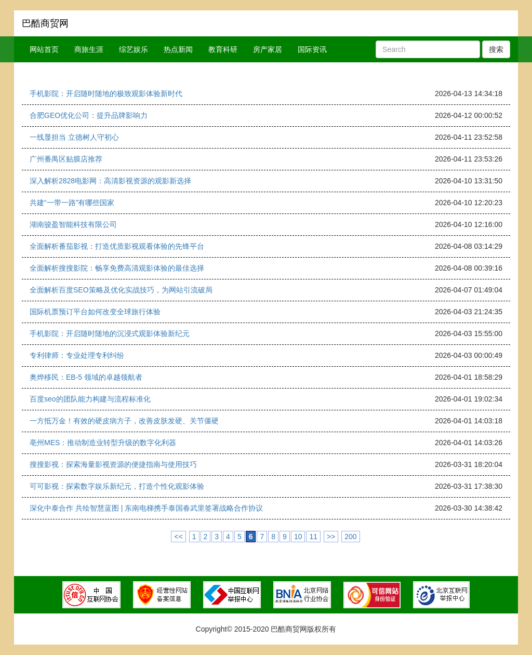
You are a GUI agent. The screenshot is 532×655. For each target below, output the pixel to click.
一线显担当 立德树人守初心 (74, 137)
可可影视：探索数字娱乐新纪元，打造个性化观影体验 (117, 486)
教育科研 (222, 49)
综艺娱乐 (133, 49)
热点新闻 (178, 49)
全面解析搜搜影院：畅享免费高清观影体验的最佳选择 (117, 268)
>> (331, 536)
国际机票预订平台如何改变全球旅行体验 (95, 312)
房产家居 (267, 49)
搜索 (496, 49)
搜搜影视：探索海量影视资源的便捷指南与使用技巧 (113, 464)
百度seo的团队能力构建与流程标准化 (90, 399)
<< (178, 536)
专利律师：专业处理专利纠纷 (77, 355)
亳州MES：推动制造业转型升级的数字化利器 (103, 442)
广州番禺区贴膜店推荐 (66, 159)
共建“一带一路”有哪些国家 (72, 202)
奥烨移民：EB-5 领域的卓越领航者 (86, 377)
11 (313, 536)
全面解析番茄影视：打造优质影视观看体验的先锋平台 (117, 246)
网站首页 (44, 49)
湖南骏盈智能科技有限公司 (73, 224)
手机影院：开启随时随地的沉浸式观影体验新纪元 (110, 333)
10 (298, 536)
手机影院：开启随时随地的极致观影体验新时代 (106, 93)
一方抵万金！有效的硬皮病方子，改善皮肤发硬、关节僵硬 (124, 421)
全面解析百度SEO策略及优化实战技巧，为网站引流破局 (121, 290)
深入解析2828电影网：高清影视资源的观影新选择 (110, 181)
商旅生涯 (88, 49)
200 (350, 536)
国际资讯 (312, 49)
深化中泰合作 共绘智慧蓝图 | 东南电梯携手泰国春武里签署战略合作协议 (146, 508)
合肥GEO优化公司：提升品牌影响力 (89, 115)
